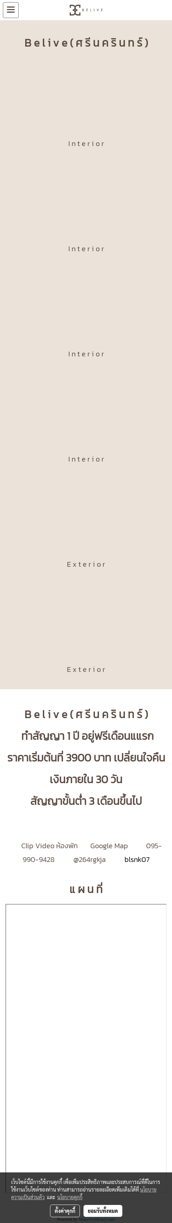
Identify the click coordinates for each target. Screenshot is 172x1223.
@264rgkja (89, 859)
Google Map (110, 845)
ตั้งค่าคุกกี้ (65, 1210)
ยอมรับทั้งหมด (103, 1210)
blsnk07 (136, 859)
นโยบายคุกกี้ (69, 1197)
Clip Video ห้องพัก (49, 845)
